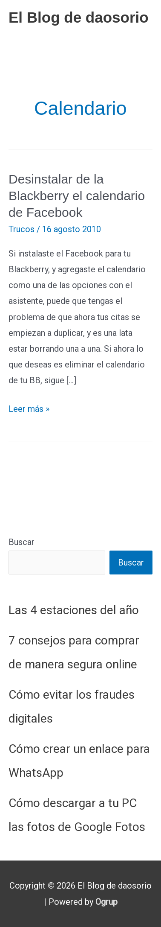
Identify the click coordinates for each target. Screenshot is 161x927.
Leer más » (29, 409)
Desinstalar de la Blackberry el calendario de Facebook (77, 195)
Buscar (21, 542)
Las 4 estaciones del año (74, 610)
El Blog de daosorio (79, 17)
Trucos (21, 229)
